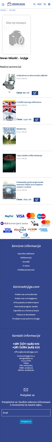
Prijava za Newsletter (26, 314)
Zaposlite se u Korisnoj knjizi (26, 310)
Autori (12, 10)
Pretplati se (26, 421)
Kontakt (26, 262)
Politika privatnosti (26, 270)
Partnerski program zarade (26, 306)
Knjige (3, 10)
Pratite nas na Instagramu (26, 298)
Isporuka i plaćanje (26, 253)
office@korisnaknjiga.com (26, 352)
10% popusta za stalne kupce (26, 302)
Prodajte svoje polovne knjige (26, 319)
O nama (26, 266)
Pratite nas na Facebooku (26, 294)
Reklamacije (26, 257)
